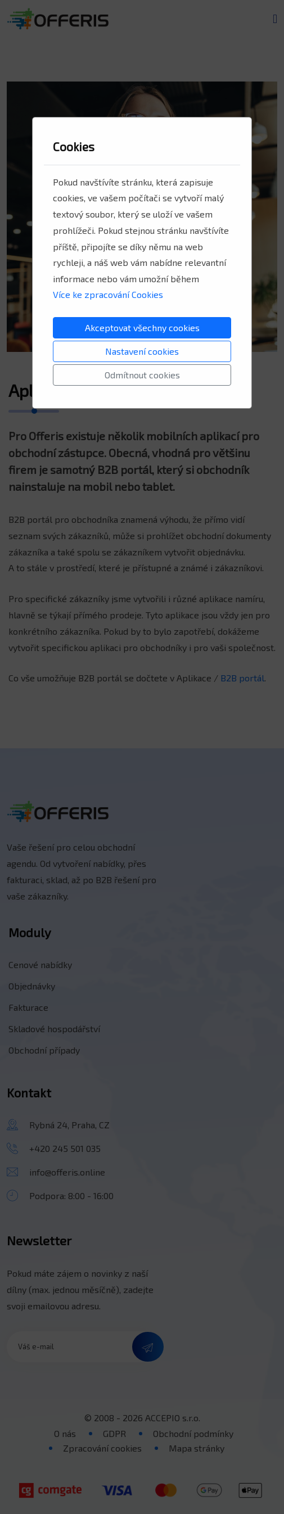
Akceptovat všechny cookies (142, 327)
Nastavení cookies (142, 351)
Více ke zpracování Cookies (108, 294)
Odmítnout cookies (142, 374)
